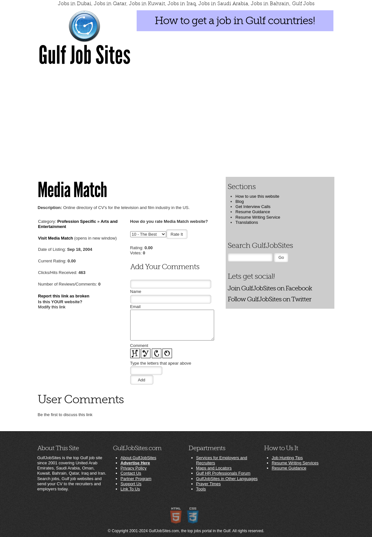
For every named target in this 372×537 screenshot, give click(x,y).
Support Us (131, 483)
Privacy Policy (134, 468)
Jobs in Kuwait (147, 3)
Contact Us (131, 473)
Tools (201, 489)
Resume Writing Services (295, 462)
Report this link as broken (63, 296)
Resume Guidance (252, 211)
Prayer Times (208, 483)
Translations (246, 222)
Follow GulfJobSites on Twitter (269, 299)
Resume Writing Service (257, 217)
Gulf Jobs (303, 3)
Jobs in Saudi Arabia (223, 3)
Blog (239, 201)
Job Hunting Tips (287, 457)
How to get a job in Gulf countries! (235, 20)
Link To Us (130, 489)
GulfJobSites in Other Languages (227, 478)
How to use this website (257, 196)
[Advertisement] (186, 121)
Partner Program (136, 478)
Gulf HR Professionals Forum (223, 473)
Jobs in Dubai (74, 3)
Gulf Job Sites (85, 55)
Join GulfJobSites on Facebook (270, 288)
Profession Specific (76, 221)
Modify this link (51, 307)
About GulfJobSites (138, 457)
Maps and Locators (214, 468)
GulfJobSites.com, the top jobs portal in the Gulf (190, 531)
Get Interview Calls (252, 206)
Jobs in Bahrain (270, 3)
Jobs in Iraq (182, 3)
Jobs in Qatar (110, 3)
